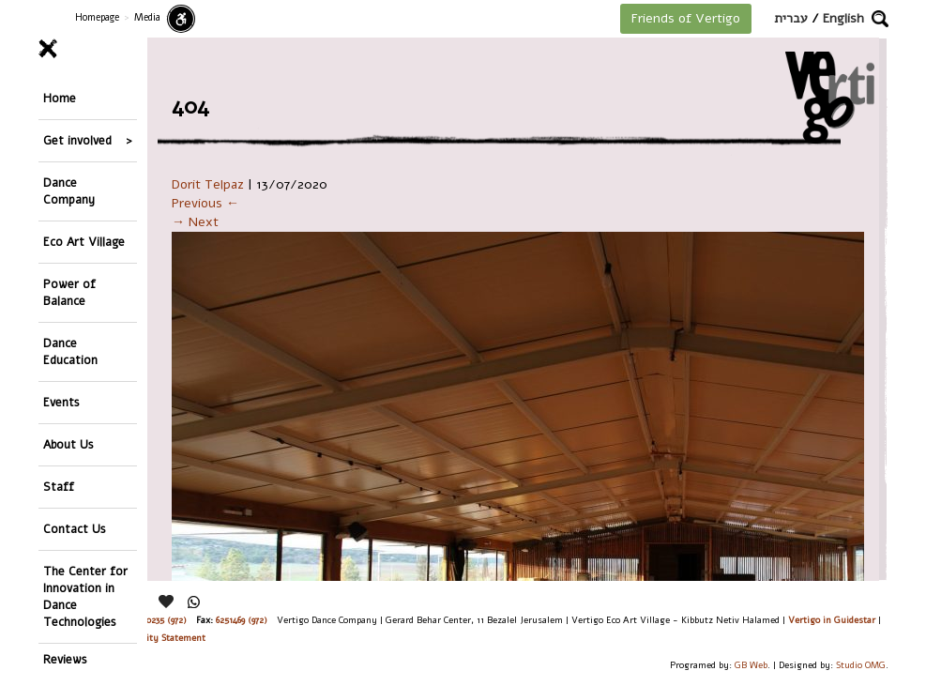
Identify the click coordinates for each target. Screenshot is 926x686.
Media (147, 17)
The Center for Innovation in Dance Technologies (85, 596)
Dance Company (69, 191)
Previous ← (205, 203)
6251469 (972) (241, 620)
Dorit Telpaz (208, 184)
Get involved (77, 140)
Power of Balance (69, 292)
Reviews (65, 659)
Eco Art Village (84, 242)
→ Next (195, 222)
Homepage (97, 17)
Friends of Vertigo (685, 18)
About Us (68, 444)
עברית (791, 18)
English (843, 18)
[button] (880, 18)
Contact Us (74, 529)
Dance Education (70, 351)
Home (59, 98)
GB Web (751, 665)
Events (61, 402)
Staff (58, 487)
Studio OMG (861, 665)
